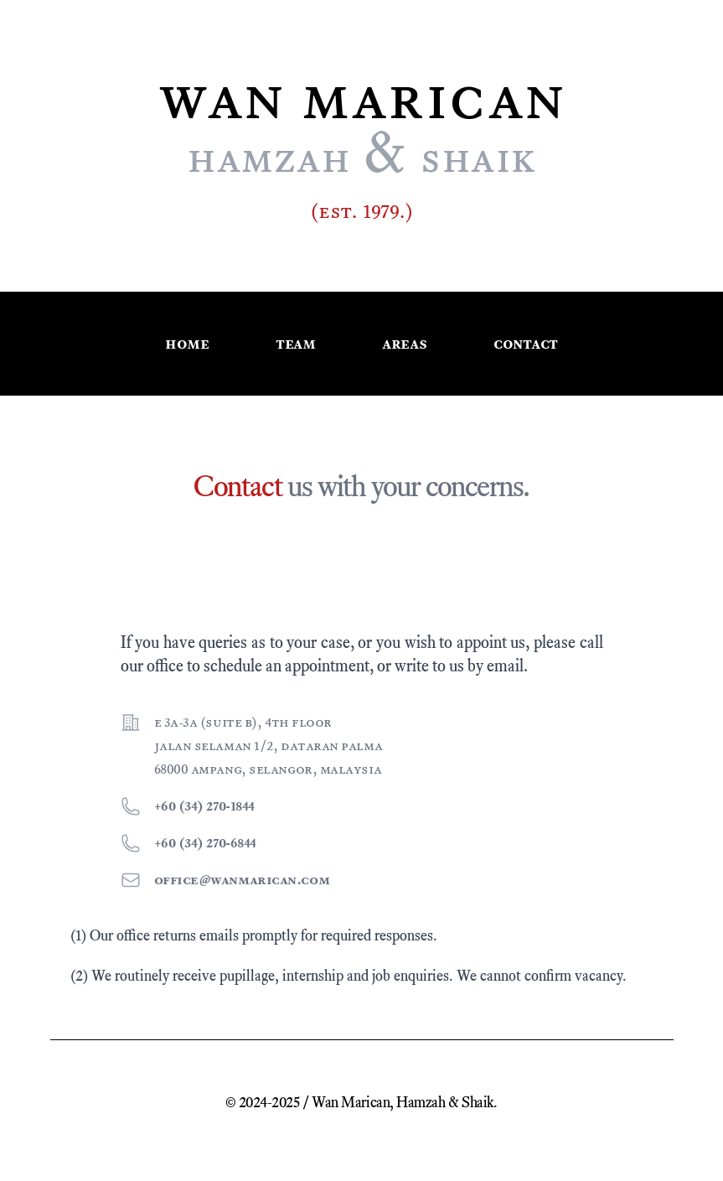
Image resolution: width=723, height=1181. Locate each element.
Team (295, 343)
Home (187, 343)
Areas (404, 343)
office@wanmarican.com (242, 880)
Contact (525, 343)
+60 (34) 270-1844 (204, 806)
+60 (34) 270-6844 (205, 843)
